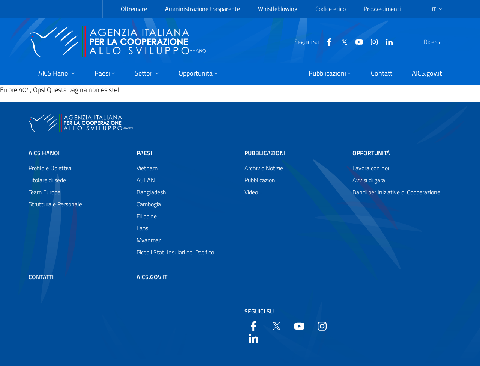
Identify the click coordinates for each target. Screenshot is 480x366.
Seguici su (259, 311)
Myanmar (148, 240)
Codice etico (330, 8)
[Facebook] (311, 41)
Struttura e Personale (55, 204)
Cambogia (148, 204)
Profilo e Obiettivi (49, 167)
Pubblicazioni (264, 152)
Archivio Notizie (263, 167)
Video (251, 192)
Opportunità (371, 152)
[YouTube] (341, 41)
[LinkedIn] (371, 41)
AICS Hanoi (44, 152)
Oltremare (134, 8)
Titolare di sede (47, 180)
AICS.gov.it (151, 276)
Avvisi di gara (368, 180)
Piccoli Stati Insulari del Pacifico (175, 252)
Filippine (146, 216)
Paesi (144, 152)
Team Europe (44, 192)
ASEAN (145, 180)
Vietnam (147, 167)
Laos (142, 228)
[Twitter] (326, 41)
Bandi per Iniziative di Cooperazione (396, 192)
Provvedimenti (382, 8)
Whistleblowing (277, 8)
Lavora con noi (370, 167)
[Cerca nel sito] (442, 42)
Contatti (41, 276)
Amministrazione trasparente (202, 8)
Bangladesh (151, 192)
